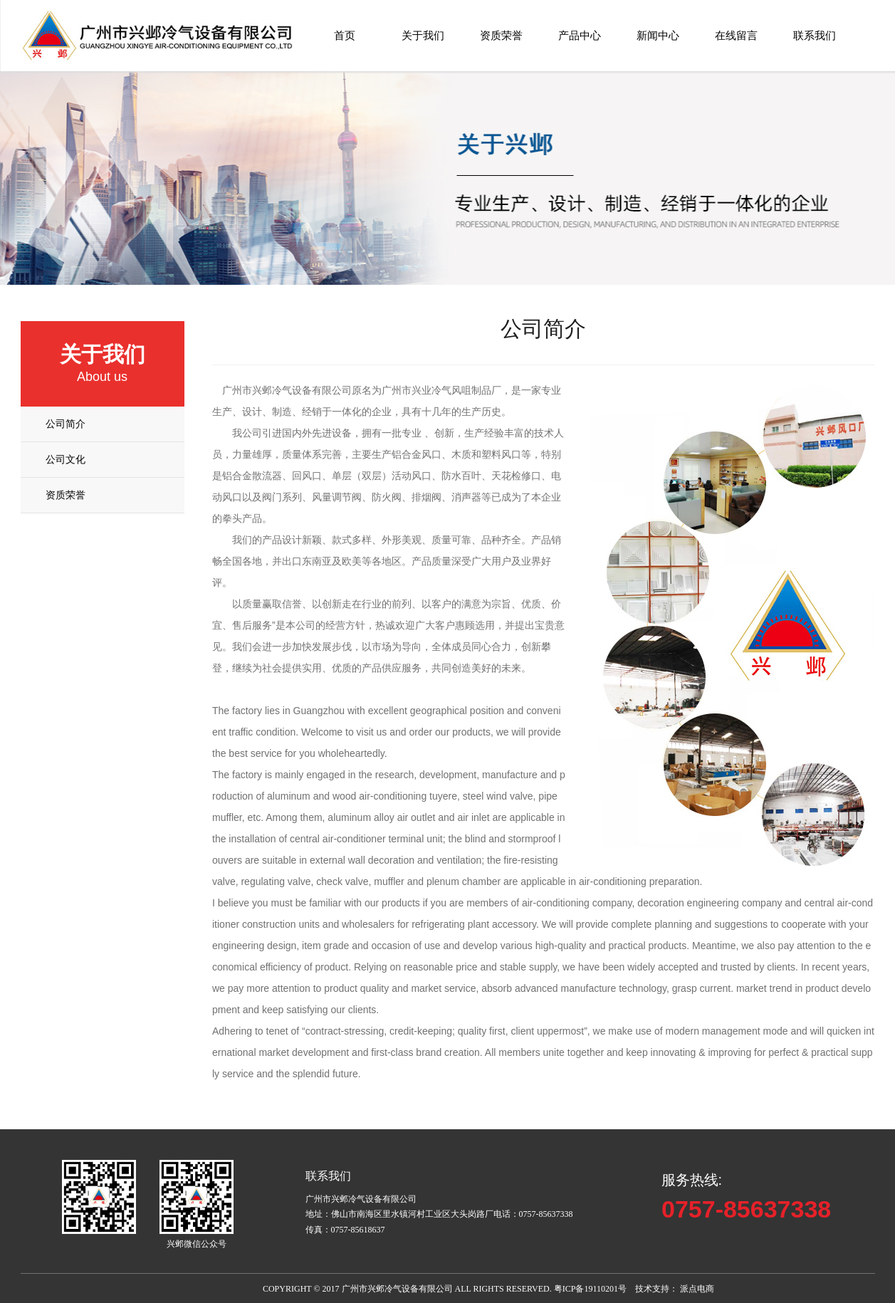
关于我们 (423, 35)
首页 (344, 35)
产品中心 (579, 35)
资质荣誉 (501, 35)
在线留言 (736, 35)
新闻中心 (658, 35)
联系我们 (814, 35)
